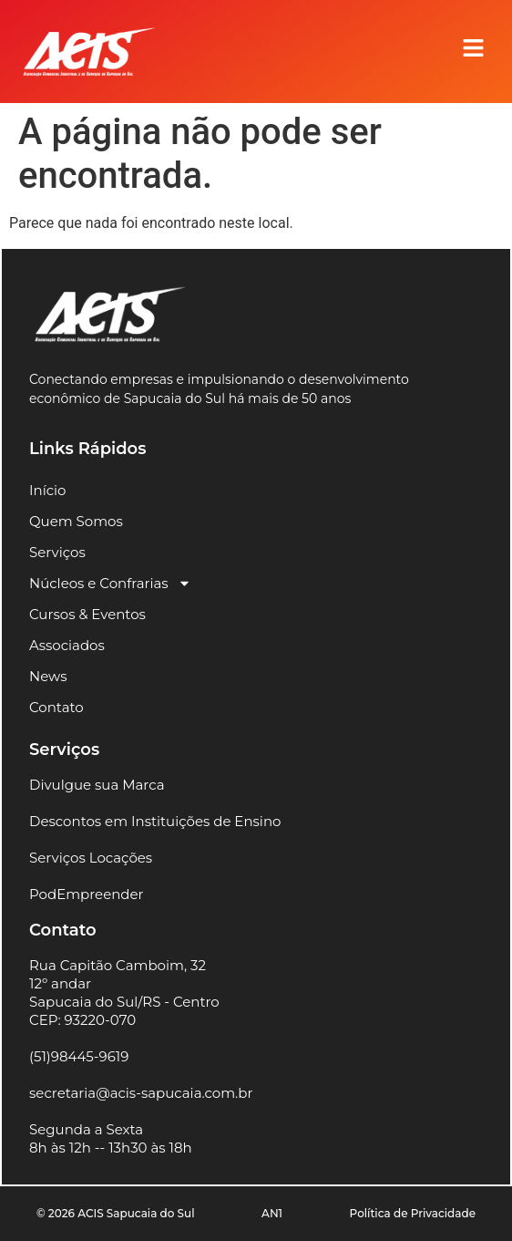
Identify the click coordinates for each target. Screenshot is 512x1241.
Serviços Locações (90, 857)
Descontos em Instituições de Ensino (155, 821)
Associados (67, 645)
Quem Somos (76, 521)
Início (47, 490)
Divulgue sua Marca (97, 784)
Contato (56, 707)
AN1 (271, 1213)
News (48, 676)
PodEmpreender (86, 894)
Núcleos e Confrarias (110, 583)
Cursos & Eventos (87, 614)
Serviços (57, 552)
